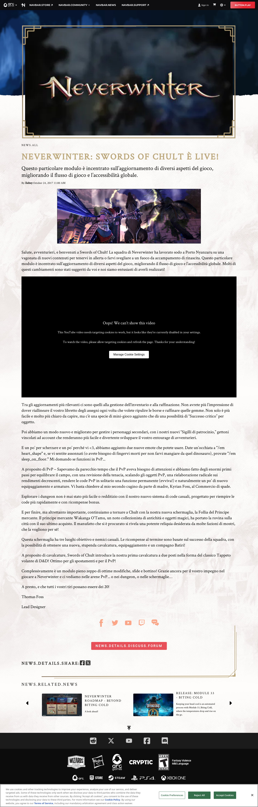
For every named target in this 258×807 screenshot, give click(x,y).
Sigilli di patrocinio (198, 431)
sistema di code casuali (170, 496)
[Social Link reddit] (93, 740)
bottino (150, 571)
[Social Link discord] (165, 740)
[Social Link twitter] (111, 740)
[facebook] (82, 663)
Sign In (203, 5)
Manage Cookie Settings (129, 354)
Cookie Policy (112, 802)
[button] (10, 5)
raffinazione (169, 404)
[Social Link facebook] (147, 740)
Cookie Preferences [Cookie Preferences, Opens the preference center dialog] (172, 797)
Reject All (199, 797)
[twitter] (88, 663)
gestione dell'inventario (129, 404)
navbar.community (74, 5)
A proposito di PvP (37, 469)
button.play (243, 5)
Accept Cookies (225, 797)
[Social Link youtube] (129, 741)
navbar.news (106, 5)
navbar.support (135, 5)
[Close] (252, 798)
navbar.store (41, 5)
